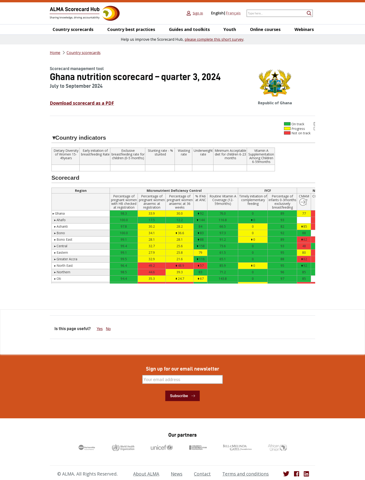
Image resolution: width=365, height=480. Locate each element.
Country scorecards (73, 29)
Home (55, 52)
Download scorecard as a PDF (82, 103)
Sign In (198, 13)
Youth (229, 29)
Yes (100, 329)
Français (233, 13)
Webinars (304, 29)
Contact (202, 474)
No (108, 329)
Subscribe (179, 396)
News (176, 474)
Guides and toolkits (189, 29)
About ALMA (146, 474)
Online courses (265, 29)
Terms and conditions (245, 474)
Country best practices (131, 29)
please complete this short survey (214, 39)
